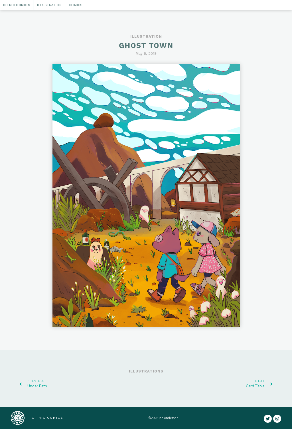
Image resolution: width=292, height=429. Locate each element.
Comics (75, 5)
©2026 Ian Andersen (164, 418)
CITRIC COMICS (47, 418)
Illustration (49, 5)
